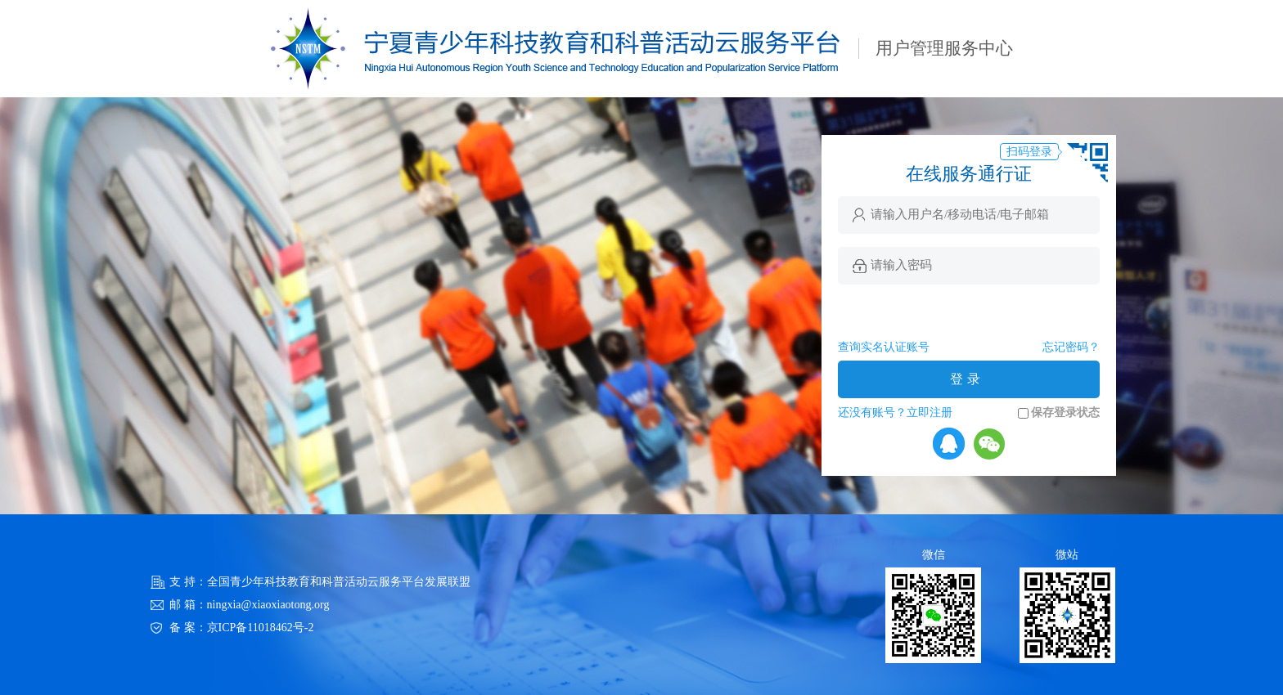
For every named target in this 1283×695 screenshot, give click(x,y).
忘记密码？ (1071, 347)
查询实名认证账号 (884, 347)
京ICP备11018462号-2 (260, 627)
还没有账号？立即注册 (895, 412)
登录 (967, 379)
